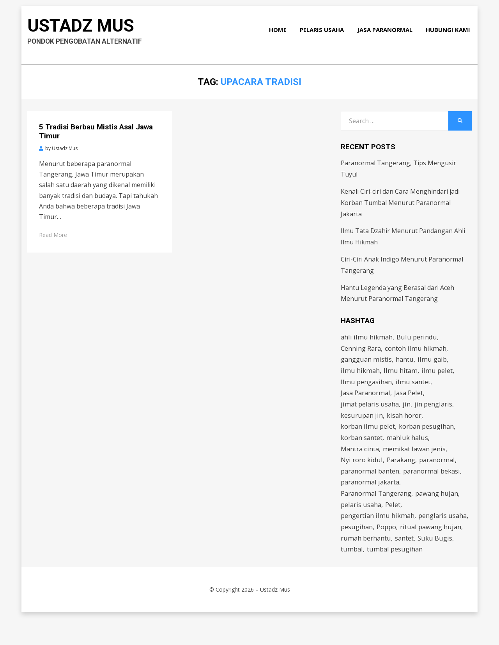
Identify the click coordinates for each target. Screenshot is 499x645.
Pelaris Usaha (323, 34)
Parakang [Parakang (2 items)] (402, 468)
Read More (53, 235)
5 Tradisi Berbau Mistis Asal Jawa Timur (96, 131)
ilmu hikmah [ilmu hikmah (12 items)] (360, 373)
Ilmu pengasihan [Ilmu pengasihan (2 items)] (367, 384)
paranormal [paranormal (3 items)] (439, 468)
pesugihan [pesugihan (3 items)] (411, 539)
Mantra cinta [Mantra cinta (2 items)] (360, 456)
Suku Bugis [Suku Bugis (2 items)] (381, 563)
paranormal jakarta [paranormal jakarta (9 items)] (371, 492)
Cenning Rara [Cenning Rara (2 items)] (361, 349)
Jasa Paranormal (386, 34)
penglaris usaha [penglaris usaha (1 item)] (366, 539)
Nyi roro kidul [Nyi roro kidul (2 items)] (362, 468)
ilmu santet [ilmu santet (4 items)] (414, 384)
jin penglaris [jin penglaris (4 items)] (435, 409)
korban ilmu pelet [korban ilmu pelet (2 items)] (368, 432)
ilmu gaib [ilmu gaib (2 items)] (434, 361)
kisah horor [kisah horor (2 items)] (405, 420)
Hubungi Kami (449, 34)
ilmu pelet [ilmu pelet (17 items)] (438, 373)
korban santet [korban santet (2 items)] (362, 444)
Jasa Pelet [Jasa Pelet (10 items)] (411, 396)
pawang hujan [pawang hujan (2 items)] (439, 504)
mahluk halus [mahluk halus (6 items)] (409, 444)
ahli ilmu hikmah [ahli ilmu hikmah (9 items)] (367, 337)
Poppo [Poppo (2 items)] (441, 539)
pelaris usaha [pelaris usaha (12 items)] (362, 516)
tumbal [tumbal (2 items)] (413, 563)
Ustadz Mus (84, 29)
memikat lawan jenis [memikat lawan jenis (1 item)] (416, 456)
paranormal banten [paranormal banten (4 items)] (371, 480)
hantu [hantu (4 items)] (405, 361)
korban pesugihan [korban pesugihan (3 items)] (428, 432)
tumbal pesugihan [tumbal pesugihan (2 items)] (369, 575)
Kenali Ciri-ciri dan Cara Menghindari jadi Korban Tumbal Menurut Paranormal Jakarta (400, 202)
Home (279, 34)
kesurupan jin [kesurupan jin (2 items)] (362, 420)
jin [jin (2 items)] (408, 409)
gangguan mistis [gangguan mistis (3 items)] (367, 361)
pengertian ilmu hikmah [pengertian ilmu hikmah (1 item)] (378, 527)
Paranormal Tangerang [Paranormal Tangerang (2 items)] (377, 504)
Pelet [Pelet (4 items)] (394, 516)
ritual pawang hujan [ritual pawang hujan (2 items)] (372, 552)
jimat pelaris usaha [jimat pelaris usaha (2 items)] (371, 409)
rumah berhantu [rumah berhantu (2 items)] (433, 552)
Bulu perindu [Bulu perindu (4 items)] (418, 337)
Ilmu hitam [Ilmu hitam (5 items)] (401, 373)
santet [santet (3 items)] (350, 563)
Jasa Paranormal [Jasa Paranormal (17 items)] (366, 396)
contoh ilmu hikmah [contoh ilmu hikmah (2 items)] (417, 349)
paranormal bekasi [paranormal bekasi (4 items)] (435, 480)
